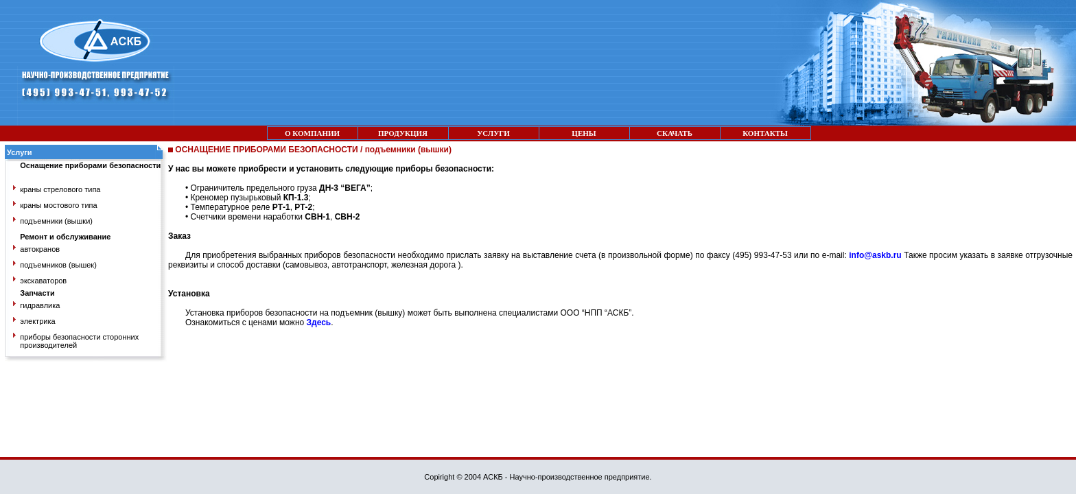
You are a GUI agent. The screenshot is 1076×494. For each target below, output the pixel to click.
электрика (37, 321)
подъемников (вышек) (58, 265)
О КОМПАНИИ (312, 133)
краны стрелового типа (60, 189)
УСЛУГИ (493, 133)
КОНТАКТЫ (765, 133)
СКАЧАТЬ (674, 133)
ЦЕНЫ (584, 133)
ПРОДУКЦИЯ (403, 133)
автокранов (40, 249)
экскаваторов (43, 281)
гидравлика (40, 305)
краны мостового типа (58, 205)
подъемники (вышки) (56, 221)
